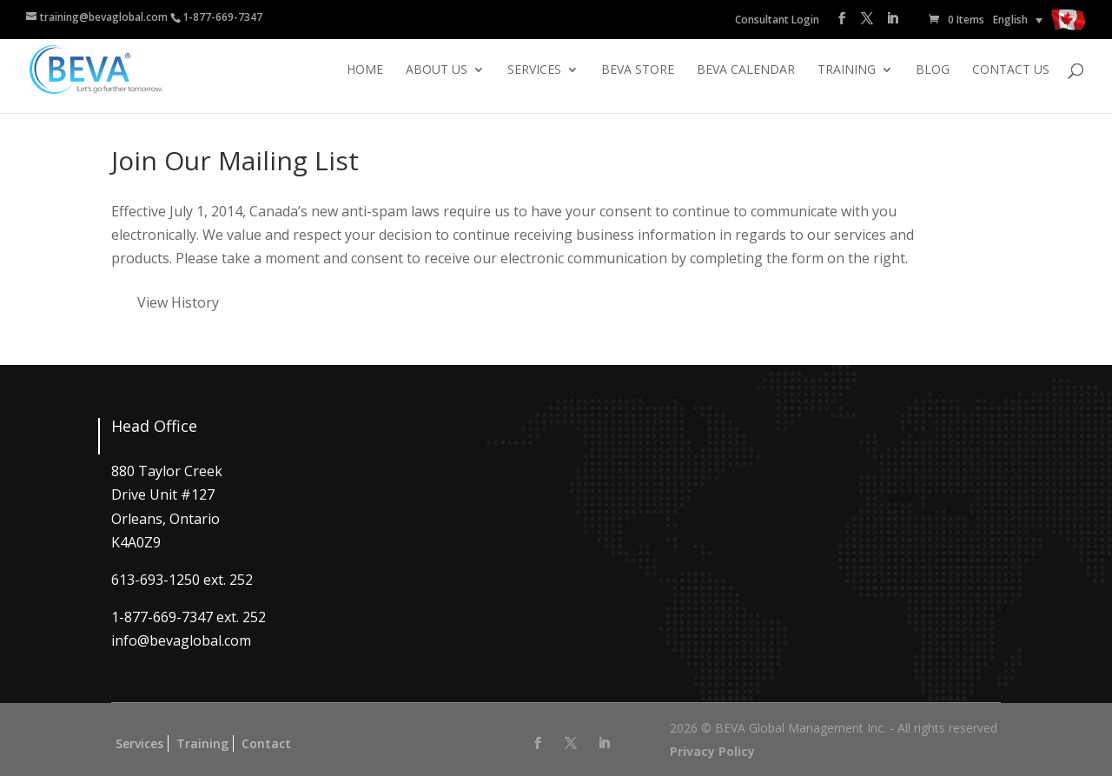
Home (365, 70)
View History (178, 302)
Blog (933, 70)
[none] (1017, 20)
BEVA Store (637, 70)
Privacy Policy (712, 751)
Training (846, 70)
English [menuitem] (1010, 19)
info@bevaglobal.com (181, 640)
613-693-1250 (155, 579)
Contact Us (1010, 70)
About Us (436, 70)
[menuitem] (1017, 20)
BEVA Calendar (746, 70)
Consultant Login (777, 19)
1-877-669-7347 (222, 17)
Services (534, 70)
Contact (266, 743)
